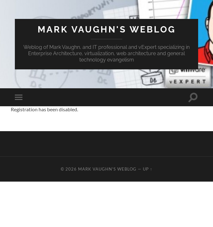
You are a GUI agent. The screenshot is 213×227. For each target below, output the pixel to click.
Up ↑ (147, 169)
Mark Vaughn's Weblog (107, 29)
